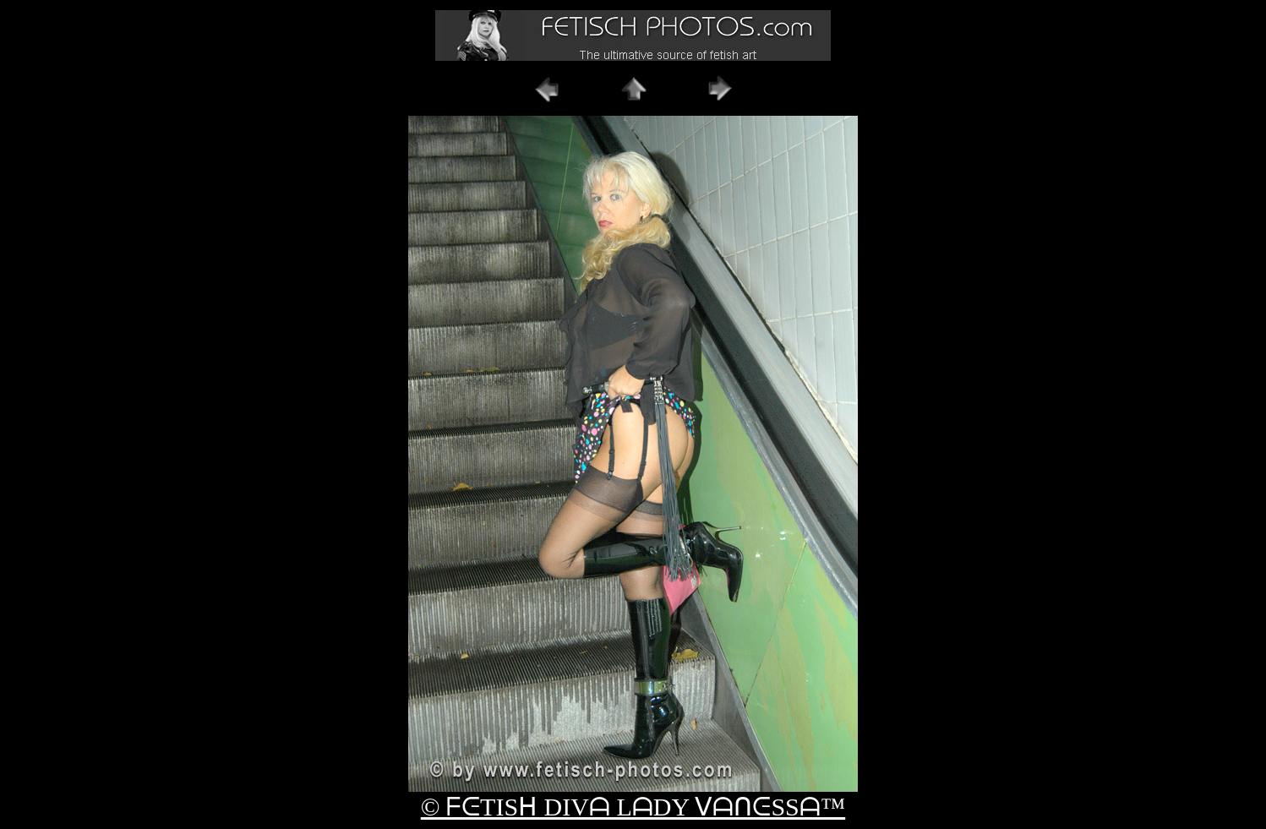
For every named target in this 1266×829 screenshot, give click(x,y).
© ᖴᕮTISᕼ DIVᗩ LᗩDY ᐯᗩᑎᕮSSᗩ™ (633, 807)
